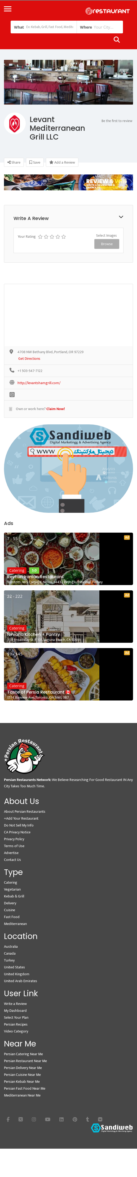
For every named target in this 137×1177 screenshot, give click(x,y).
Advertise (11, 853)
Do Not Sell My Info (19, 825)
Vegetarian (12, 889)
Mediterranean (15, 924)
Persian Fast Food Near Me (24, 1088)
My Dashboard (15, 1011)
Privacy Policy (14, 839)
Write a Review (15, 1004)
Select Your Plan (16, 1017)
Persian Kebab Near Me (22, 1082)
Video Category (16, 1031)
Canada (10, 953)
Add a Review (62, 162)
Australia (11, 947)
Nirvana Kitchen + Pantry (33, 634)
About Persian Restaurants (24, 811)
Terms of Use (14, 846)
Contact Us (12, 860)
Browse (107, 243)
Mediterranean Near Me (22, 1095)
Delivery (10, 903)
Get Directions (29, 359)
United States (14, 967)
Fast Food (12, 917)
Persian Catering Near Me (23, 1054)
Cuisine (9, 910)
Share (13, 162)
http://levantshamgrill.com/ (38, 383)
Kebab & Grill (14, 896)
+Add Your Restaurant (21, 818)
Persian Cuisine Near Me (22, 1075)
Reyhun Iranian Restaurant (35, 577)
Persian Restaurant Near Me (25, 1061)
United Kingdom (16, 974)
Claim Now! (55, 409)
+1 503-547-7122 (29, 371)
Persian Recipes (16, 1024)
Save (34, 162)
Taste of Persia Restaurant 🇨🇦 (39, 692)
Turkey (9, 960)
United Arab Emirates (20, 981)
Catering (16, 570)
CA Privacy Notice (17, 832)
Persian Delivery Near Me (23, 1068)
